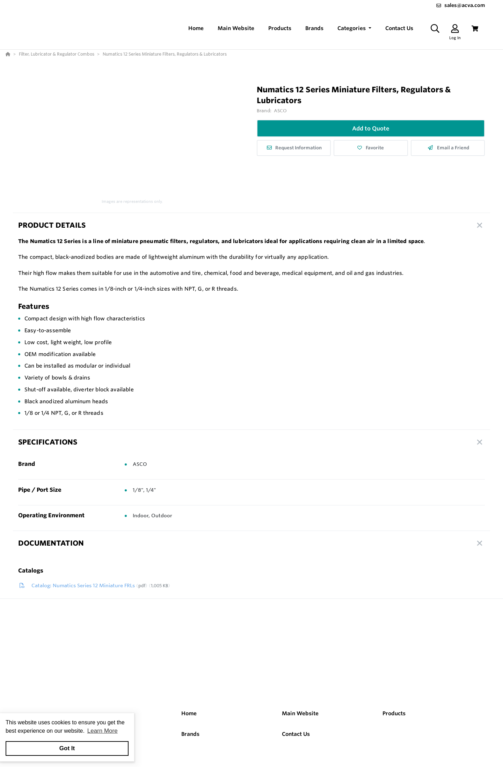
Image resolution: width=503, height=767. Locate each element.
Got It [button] (67, 748)
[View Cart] (475, 28)
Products (394, 713)
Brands (190, 734)
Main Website (300, 713)
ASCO (280, 110)
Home (189, 713)
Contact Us (296, 734)
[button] (354, 28)
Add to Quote (370, 128)
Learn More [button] (102, 730)
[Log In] (455, 28)
